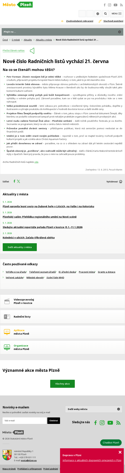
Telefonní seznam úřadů (42, 271)
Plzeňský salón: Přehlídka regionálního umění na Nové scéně (39, 216)
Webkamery (82, 13)
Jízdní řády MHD (55, 277)
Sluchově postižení (113, 20)
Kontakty (89, 13)
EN (97, 13)
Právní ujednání (50, 468)
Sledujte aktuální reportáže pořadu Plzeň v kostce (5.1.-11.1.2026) (43, 227)
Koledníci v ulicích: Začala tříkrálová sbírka (29, 237)
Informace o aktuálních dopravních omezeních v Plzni (92, 460)
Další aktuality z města (20, 247)
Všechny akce (62, 383)
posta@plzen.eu (29, 460)
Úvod (5, 39)
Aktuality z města (44, 39)
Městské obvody (35, 277)
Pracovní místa (87, 271)
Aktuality (28, 39)
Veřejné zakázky (14, 277)
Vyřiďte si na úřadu (16, 271)
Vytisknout (112, 181)
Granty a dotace (106, 271)
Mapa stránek (9, 468)
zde (36, 161)
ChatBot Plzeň (111, 442)
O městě (16, 39)
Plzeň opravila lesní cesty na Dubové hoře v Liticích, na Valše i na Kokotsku (48, 206)
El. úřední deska (67, 271)
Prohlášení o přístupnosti (29, 468)
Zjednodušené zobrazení (79, 20)
